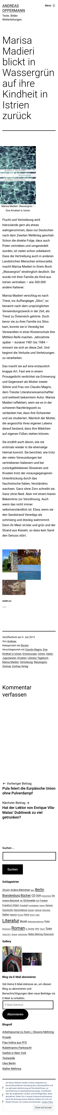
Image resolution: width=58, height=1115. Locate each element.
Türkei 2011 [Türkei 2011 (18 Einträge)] (6, 934)
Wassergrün (40, 662)
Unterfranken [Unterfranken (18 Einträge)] (22, 934)
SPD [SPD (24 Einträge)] (37, 929)
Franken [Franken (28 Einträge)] (44, 900)
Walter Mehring (11, 1068)
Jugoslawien (9, 658)
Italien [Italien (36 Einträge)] (5, 914)
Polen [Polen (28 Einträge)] (47, 921)
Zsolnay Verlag (20, 666)
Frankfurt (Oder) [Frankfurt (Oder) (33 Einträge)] (10, 905)
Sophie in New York (14, 1052)
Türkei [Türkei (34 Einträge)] (48, 928)
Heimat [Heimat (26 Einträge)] (38, 910)
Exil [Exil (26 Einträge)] (37, 900)
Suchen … (8, 848)
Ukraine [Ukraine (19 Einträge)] (14, 934)
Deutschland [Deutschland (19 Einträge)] (46, 896)
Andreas (11, 641)
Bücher (25, 645)
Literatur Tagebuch (38, 658)
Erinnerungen (29, 653)
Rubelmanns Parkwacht (17, 1047)
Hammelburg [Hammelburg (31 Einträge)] (20, 910)
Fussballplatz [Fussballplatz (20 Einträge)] (33, 905)
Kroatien (22, 658)
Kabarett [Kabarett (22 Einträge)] (13, 915)
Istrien (41, 653)
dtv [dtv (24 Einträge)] (21, 901)
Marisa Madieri (10, 662)
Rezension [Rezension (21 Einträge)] (6, 929)
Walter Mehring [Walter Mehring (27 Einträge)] (35, 934)
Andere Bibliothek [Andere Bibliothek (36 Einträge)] (20, 890)
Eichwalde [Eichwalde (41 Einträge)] (29, 900)
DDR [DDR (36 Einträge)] (38, 895)
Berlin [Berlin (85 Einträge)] (39, 890)
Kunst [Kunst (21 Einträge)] (32, 915)
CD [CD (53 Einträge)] (33, 895)
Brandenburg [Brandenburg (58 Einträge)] (11, 895)
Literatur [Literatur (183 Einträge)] (10, 920)
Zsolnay (6, 666)
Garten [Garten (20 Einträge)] (42, 905)
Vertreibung (26, 662)
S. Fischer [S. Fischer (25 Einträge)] (30, 929)
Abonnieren (15, 1014)
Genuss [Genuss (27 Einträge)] (49, 905)
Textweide (8, 1058)
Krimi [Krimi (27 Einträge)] (26, 914)
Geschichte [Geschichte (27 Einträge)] (7, 910)
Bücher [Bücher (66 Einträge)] (26, 895)
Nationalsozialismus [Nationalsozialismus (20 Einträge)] (36, 921)
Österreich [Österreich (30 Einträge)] (48, 934)
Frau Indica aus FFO (14, 1042)
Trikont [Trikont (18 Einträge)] (42, 929)
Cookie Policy (47, 1102)
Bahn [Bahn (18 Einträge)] (32, 890)
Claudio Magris (33, 649)
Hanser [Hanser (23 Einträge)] (31, 910)
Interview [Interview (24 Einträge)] (46, 910)
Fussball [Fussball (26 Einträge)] (24, 905)
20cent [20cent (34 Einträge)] (6, 890)
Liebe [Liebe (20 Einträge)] (37, 915)
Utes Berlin (9, 1063)
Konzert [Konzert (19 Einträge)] (21, 915)
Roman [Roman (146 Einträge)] (18, 928)
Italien (49, 653)
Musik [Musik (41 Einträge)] (23, 921)
